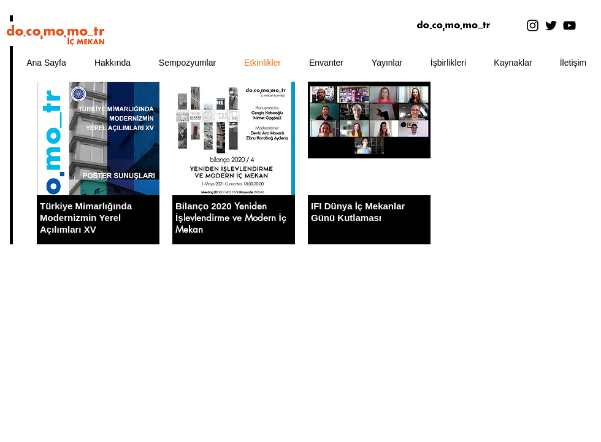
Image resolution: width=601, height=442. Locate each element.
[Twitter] (551, 25)
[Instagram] (532, 25)
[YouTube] (569, 25)
